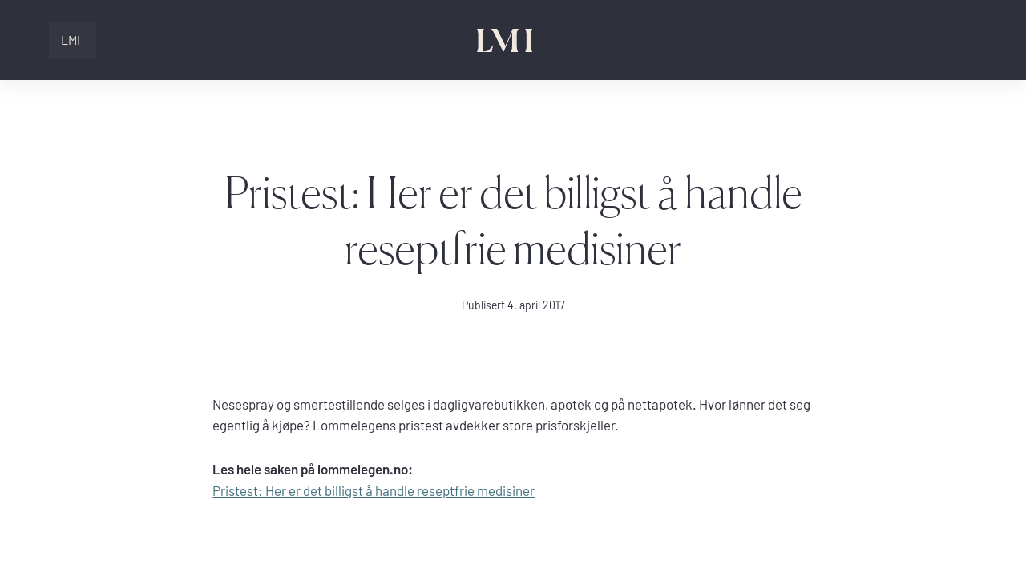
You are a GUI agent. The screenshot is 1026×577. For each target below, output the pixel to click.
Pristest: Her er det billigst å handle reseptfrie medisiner (373, 490)
